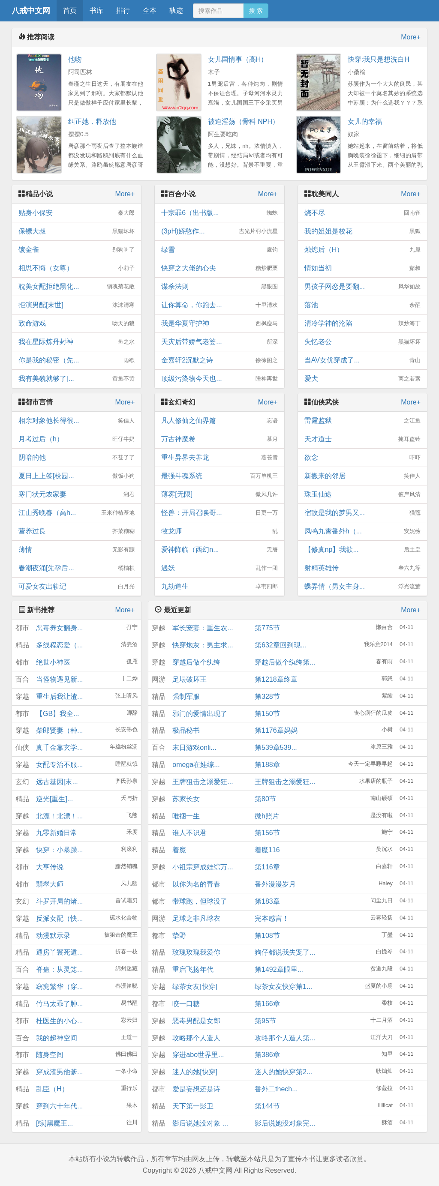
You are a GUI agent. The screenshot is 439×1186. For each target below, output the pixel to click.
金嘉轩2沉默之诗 (219, 360)
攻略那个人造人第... (285, 1038)
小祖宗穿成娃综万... (202, 867)
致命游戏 (76, 323)
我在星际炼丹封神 (76, 342)
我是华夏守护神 (219, 323)
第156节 (267, 832)
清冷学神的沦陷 (362, 323)
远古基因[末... (57, 781)
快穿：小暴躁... (59, 850)
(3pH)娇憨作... (219, 231)
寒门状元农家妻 (76, 494)
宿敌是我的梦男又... (362, 513)
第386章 (267, 1054)
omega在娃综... (196, 764)
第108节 (267, 935)
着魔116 (267, 850)
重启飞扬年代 (192, 969)
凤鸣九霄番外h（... (362, 531)
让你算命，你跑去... (219, 305)
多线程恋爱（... (59, 645)
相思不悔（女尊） (76, 268)
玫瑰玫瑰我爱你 (196, 952)
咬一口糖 (186, 1003)
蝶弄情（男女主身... (362, 586)
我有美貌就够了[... (76, 378)
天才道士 (362, 439)
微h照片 (267, 816)
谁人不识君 (189, 832)
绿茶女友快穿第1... (283, 986)
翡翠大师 (49, 884)
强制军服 (186, 696)
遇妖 (219, 568)
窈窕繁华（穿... (59, 986)
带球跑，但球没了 (199, 901)
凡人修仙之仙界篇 (219, 420)
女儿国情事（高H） (238, 59)
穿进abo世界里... (198, 1054)
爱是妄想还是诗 (196, 1089)
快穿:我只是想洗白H (378, 59)
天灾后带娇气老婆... (219, 342)
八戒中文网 (31, 10)
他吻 (75, 59)
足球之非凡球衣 (196, 918)
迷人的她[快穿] (194, 1071)
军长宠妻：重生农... (202, 628)
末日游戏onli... (194, 747)
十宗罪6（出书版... (219, 213)
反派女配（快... (59, 918)
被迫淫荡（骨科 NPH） (243, 121)
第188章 (267, 764)
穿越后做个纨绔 (196, 662)
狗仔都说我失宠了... (285, 952)
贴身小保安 (76, 213)
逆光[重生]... (54, 799)
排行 (123, 10)
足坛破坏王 (189, 679)
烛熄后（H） (362, 250)
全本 (149, 10)
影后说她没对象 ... (200, 1123)
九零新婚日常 (56, 832)
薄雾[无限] (219, 494)
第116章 (267, 867)
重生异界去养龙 (219, 457)
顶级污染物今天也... (219, 378)
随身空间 (49, 1054)
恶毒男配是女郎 (196, 1020)
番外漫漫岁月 (275, 884)
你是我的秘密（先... (76, 360)
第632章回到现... (280, 645)
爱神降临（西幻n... (219, 549)
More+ (411, 37)
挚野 (179, 935)
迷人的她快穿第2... (283, 1071)
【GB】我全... (57, 713)
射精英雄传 (362, 568)
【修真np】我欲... (362, 549)
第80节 (265, 799)
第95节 (265, 1020)
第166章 (267, 1003)
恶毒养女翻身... (59, 628)
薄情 (76, 549)
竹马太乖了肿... (59, 1003)
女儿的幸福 (365, 121)
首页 (70, 10)
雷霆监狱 (362, 420)
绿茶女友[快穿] (194, 986)
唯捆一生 (186, 816)
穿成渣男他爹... (59, 1071)
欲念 (362, 457)
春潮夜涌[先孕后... (76, 568)
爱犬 (362, 378)
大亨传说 (49, 867)
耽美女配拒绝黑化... (76, 286)
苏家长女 (186, 799)
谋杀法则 (219, 286)
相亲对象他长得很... (76, 420)
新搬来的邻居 (362, 476)
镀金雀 (76, 250)
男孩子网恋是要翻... (362, 286)
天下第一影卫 (192, 1106)
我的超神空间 (56, 1038)
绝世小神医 (53, 662)
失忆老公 (362, 342)
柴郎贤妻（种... (59, 730)
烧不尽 (362, 213)
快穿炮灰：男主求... (202, 645)
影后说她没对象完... (285, 1123)
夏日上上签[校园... (76, 476)
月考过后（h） (76, 439)
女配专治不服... (59, 764)
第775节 (267, 628)
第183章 (267, 901)
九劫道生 (219, 586)
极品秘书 (186, 730)
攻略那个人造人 (196, 1038)
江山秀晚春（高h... (76, 513)
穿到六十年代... (59, 1106)
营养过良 (76, 531)
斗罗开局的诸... (59, 901)
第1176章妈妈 (276, 730)
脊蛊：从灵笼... (59, 969)
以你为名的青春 (196, 884)
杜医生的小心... (59, 1020)
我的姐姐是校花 (362, 231)
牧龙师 (219, 531)
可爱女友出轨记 (76, 586)
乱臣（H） (52, 1089)
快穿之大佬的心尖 (219, 268)
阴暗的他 (76, 457)
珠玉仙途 (362, 494)
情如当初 (362, 268)
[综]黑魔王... (54, 1123)
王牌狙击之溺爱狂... (202, 781)
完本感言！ (272, 918)
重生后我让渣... (59, 696)
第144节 (267, 1106)
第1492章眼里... (279, 969)
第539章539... (276, 747)
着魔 (179, 850)
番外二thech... (276, 1089)
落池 (362, 305)
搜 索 (256, 10)
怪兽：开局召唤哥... (219, 513)
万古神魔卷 (219, 439)
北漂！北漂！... (59, 816)
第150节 (267, 713)
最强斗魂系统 (219, 476)
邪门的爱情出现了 (199, 713)
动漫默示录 (53, 935)
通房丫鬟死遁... (59, 952)
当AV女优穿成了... (362, 360)
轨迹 (176, 10)
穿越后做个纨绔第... (285, 662)
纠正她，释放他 (92, 121)
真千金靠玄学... (59, 747)
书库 (96, 10)
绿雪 (219, 250)
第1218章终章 (276, 679)
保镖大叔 (76, 231)
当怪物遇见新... (59, 679)
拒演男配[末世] (76, 305)
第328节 (267, 696)
